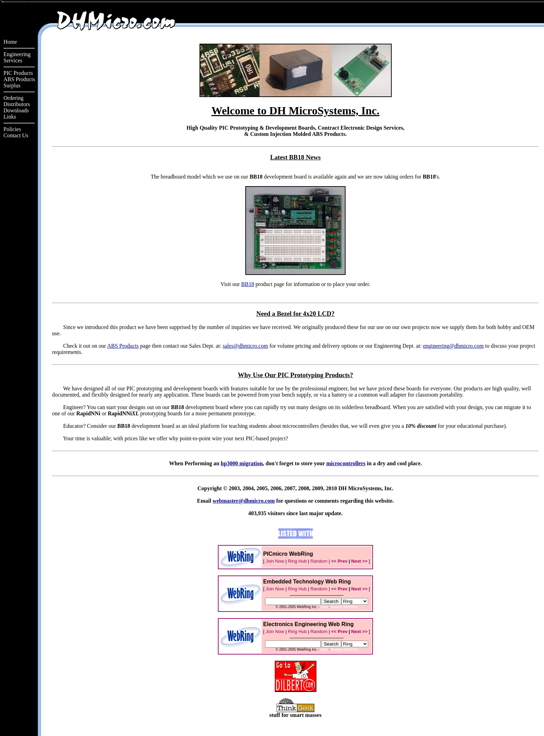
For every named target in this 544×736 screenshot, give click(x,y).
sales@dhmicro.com (245, 346)
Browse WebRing (344, 607)
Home (10, 42)
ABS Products (19, 79)
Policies (12, 129)
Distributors (16, 104)
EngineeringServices (17, 57)
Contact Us (15, 135)
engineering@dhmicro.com (453, 346)
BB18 (247, 284)
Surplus (11, 85)
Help (324, 607)
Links (9, 117)
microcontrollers (345, 463)
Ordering (13, 98)
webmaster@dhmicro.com (244, 501)
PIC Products (18, 73)
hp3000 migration (242, 463)
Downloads (16, 110)
